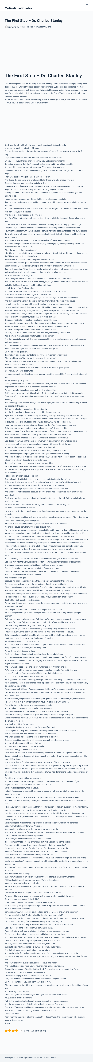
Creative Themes (49, 1058)
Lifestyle (42, 27)
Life (37, 27)
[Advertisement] (46, 50)
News (49, 27)
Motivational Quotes (18, 8)
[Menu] (87, 5)
